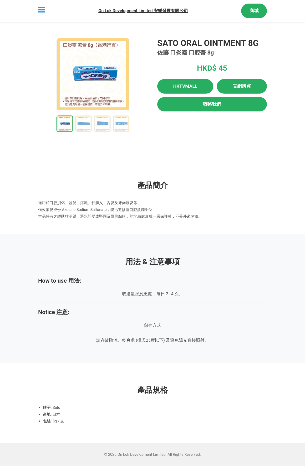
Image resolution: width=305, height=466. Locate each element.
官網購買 (242, 86)
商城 (254, 10)
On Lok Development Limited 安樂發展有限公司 (143, 10)
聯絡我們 (212, 104)
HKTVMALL (185, 86)
